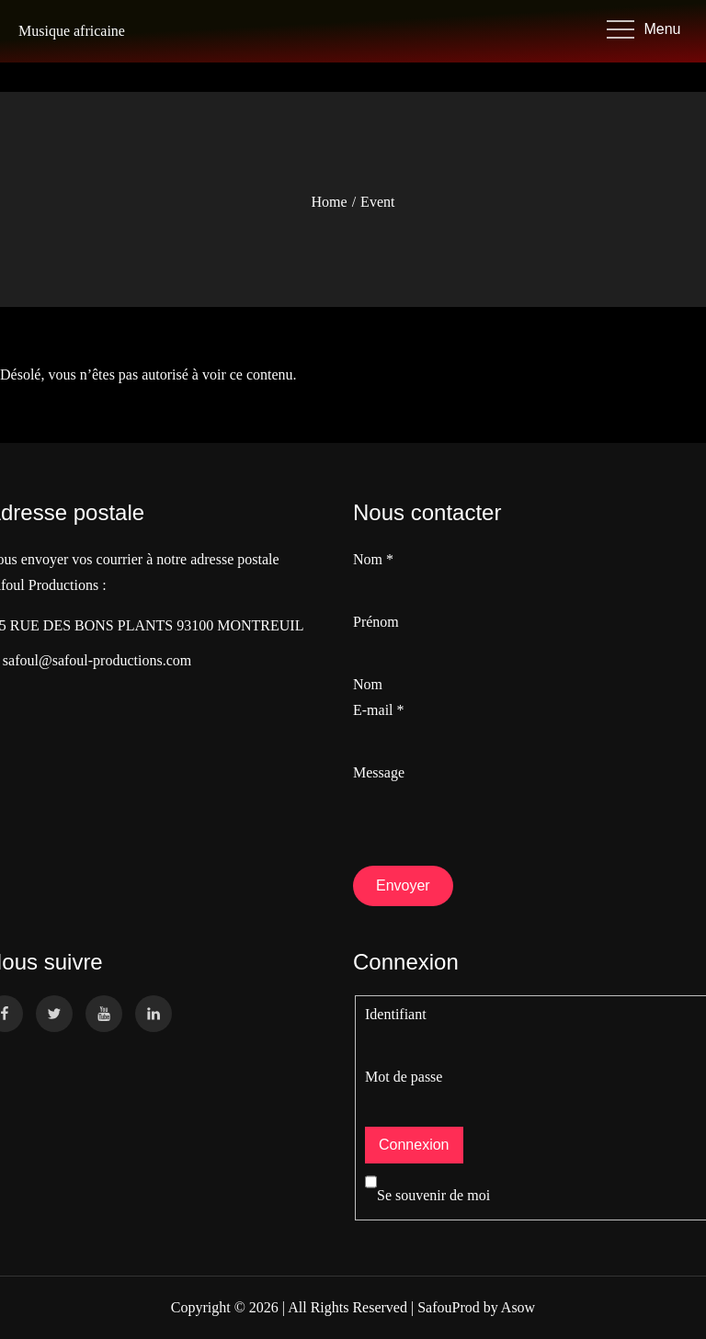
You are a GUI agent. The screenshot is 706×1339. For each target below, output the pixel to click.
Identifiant (396, 1014)
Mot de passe (403, 1076)
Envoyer (403, 885)
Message (378, 772)
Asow (518, 1307)
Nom (373, 559)
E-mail (378, 710)
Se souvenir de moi (427, 1195)
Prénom (376, 622)
